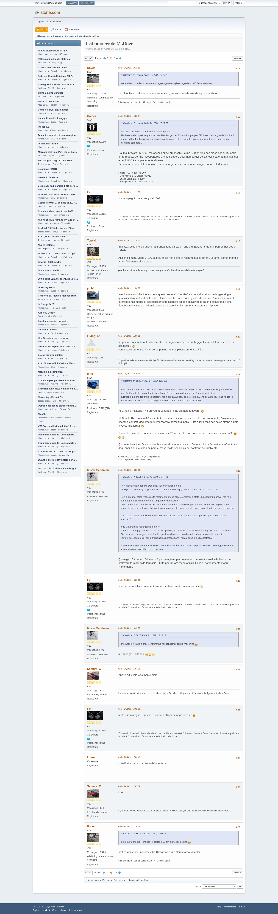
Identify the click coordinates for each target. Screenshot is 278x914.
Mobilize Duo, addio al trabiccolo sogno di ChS (58, 194)
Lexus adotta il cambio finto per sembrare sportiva (58, 186)
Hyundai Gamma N (48, 101)
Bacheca (42, 88)
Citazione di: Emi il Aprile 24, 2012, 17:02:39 (144, 833)
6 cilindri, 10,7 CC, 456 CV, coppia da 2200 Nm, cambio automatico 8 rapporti (58, 451)
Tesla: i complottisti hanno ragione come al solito (58, 135)
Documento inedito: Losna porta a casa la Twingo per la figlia (58, 434)
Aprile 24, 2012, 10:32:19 (129, 68)
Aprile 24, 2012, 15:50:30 (129, 470)
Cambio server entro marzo (53, 109)
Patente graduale (47, 329)
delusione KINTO (47, 169)
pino (90, 373)
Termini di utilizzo (228, 907)
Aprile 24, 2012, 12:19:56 (129, 374)
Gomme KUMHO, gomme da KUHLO (58, 202)
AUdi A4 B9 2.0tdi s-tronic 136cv (56, 228)
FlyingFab (93, 335)
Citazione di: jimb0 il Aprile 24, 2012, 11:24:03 (145, 381)
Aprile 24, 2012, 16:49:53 (129, 628)
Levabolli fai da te (48, 177)
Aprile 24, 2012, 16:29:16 (129, 580)
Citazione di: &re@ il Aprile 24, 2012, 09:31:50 (145, 477)
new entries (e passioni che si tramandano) (58, 346)
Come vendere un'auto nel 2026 (55, 211)
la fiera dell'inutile (48, 143)
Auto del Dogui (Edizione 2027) (55, 76)
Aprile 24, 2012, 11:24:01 (129, 240)
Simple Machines (56, 907)
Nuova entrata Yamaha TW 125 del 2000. (58, 219)
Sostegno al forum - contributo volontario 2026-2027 (58, 84)
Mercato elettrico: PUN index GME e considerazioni (58, 152)
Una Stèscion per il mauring (53, 338)
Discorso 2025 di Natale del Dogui (57, 468)
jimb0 (90, 288)
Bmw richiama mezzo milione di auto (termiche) (58, 388)
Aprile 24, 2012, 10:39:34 (129, 116)
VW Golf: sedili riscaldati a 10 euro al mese (58, 426)
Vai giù (88, 58)
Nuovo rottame (46, 245)
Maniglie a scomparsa (50, 371)
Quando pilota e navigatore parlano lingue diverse (58, 460)
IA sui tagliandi (46, 287)
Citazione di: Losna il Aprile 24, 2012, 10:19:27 (145, 75)
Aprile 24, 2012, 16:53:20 (129, 669)
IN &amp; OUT (46, 304)
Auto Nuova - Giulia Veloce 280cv (56, 363)
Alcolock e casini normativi (53, 321)
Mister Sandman (98, 470)
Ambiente (42, 63)
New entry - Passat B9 (50, 397)
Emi (89, 192)
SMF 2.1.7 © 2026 (40, 907)
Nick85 (42, 414)
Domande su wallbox (50, 270)
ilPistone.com (47, 12)
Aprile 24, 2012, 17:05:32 (129, 786)
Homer (91, 116)
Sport (40, 316)
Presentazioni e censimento (50, 418)
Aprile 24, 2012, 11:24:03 (129, 288)
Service (41, 206)
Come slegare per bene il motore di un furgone (58, 380)
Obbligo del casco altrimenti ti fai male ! (58, 405)
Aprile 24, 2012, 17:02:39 (129, 709)
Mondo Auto (43, 71)
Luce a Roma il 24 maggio (52, 118)
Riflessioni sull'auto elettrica (54, 59)
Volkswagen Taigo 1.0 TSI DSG (55, 160)
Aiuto (217, 907)
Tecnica (41, 299)
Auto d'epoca (44, 249)
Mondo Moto (43, 54)
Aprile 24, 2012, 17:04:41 (129, 757)
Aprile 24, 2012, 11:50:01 (129, 336)
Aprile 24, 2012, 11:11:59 (129, 192)
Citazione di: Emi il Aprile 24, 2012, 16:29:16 (144, 635)
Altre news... (43, 105)
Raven (91, 67)
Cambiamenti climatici (50, 93)
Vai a (198, 886)
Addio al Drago (46, 312)
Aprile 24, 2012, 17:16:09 (129, 826)
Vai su (88, 873)
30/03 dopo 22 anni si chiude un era (58, 279)
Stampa (237, 58)
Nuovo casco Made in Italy (53, 50)
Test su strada (44, 164)
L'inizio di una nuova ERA (52, 67)
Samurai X (94, 668)
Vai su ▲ (241, 907)
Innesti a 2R (44, 126)
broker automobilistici (50, 355)
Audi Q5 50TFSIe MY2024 (52, 236)
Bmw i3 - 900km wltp (49, 262)
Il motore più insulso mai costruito (57, 295)
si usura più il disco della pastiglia (57, 253)
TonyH (91, 240)
